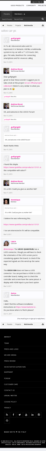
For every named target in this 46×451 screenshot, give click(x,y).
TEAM (6, 343)
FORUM (7, 378)
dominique (15, 200)
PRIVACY (7, 408)
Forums (7, 14)
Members (18, 14)
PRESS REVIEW (9, 361)
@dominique (9, 249)
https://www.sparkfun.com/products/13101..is (22, 167)
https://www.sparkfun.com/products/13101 (21, 224)
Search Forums (7, 19)
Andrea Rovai (17, 69)
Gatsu (13, 293)
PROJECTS (42, 5)
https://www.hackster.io (26, 307)
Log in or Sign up (37, 2)
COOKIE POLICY (10, 402)
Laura (13, 241)
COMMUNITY (31, 5)
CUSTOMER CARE (11, 384)
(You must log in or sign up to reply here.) (31, 319)
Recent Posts (18, 19)
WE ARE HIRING (10, 355)
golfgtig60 (15, 38)
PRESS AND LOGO (11, 349)
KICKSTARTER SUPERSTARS (15, 367)
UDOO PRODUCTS (17, 5)
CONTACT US (9, 390)
